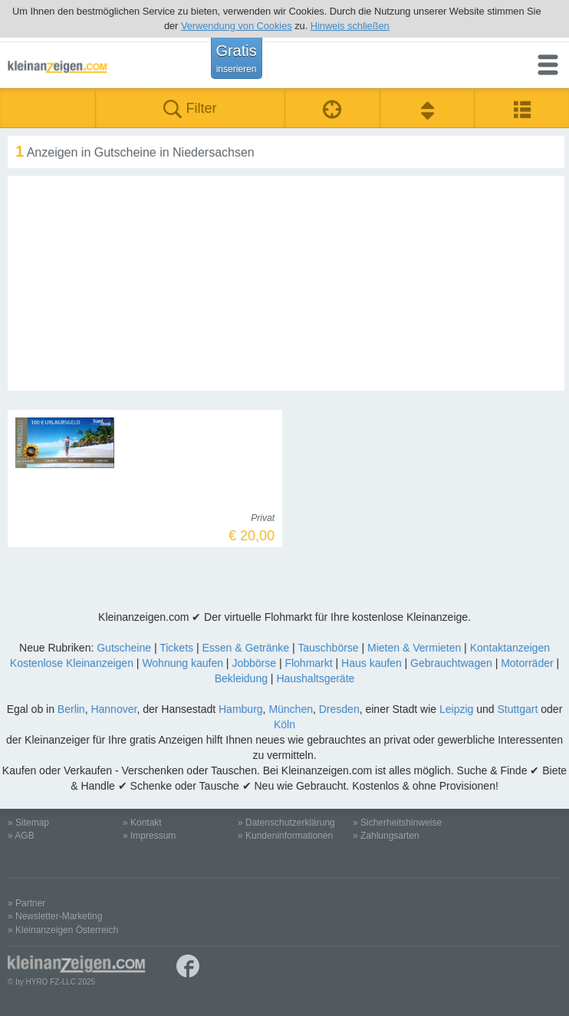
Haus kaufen (371, 663)
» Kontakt (142, 822)
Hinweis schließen (350, 25)
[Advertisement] (286, 283)
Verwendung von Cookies (236, 25)
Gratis (235, 58)
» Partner (26, 903)
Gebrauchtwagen (451, 663)
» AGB (21, 835)
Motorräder (527, 663)
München (290, 709)
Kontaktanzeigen (510, 648)
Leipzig (456, 709)
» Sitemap (28, 822)
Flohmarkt (308, 663)
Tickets (176, 648)
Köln (284, 724)
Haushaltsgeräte (315, 678)
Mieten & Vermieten (414, 648)
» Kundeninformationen (285, 835)
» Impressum (149, 835)
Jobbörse (254, 663)
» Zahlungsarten (386, 835)
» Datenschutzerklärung (286, 822)
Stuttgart (517, 709)
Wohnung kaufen (182, 663)
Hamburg (241, 709)
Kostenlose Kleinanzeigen (71, 663)
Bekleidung (241, 678)
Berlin (71, 709)
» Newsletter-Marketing (55, 916)
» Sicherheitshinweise (397, 822)
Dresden (339, 709)
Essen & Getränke (245, 648)
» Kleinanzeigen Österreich (63, 930)
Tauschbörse (328, 648)
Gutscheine (124, 648)
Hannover (113, 709)
